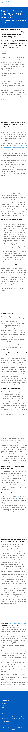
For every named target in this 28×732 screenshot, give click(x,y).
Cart (3, 707)
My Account (5, 703)
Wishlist (4, 705)
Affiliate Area (5, 709)
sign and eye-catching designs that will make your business (14, 148)
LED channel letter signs (11, 130)
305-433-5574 (7, 721)
